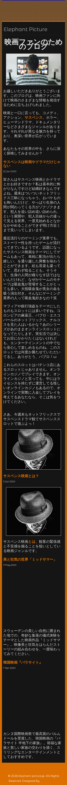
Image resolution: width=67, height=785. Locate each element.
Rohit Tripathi (49, 781)
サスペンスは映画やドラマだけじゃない (31, 164)
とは (31, 541)
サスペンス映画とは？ (21, 476)
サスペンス (34, 117)
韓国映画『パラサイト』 (23, 662)
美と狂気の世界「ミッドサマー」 (30, 559)
